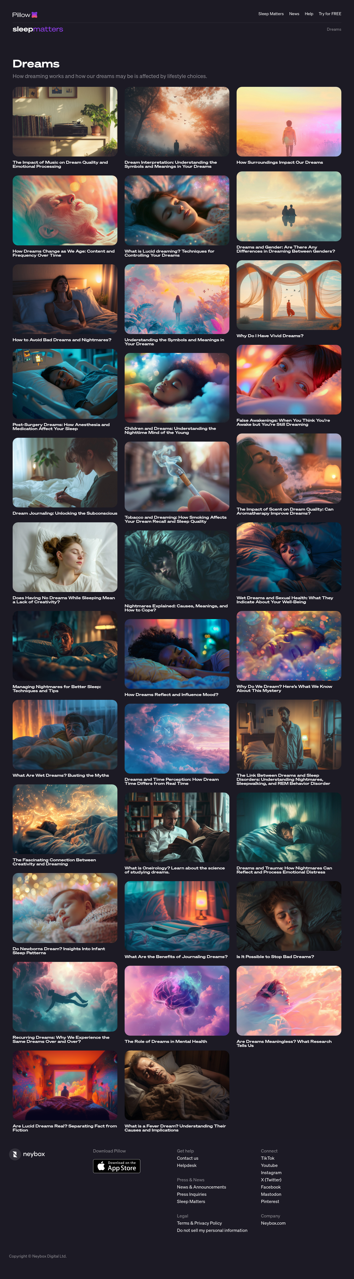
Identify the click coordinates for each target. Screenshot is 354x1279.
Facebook (271, 1187)
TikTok (268, 1158)
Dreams (334, 29)
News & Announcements (201, 1187)
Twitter (273, 1180)
